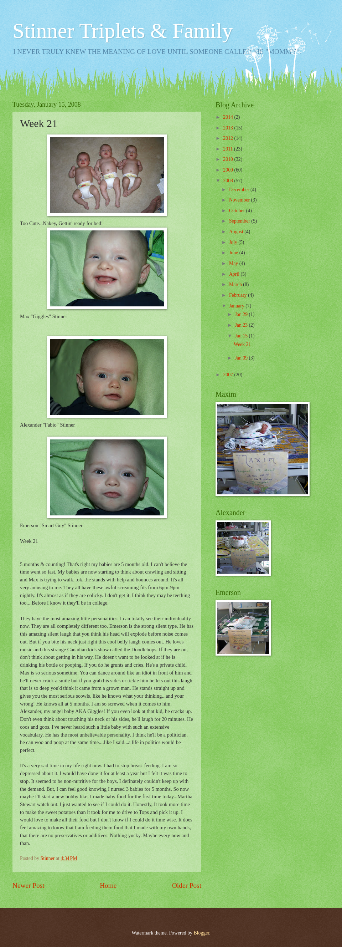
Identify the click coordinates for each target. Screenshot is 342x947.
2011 (228, 149)
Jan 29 (242, 314)
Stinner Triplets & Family (122, 30)
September (240, 221)
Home (108, 885)
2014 (228, 117)
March (236, 284)
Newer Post (28, 885)
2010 (228, 159)
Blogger (201, 933)
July (233, 242)
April (235, 274)
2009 (228, 170)
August (236, 231)
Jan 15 (242, 335)
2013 (228, 128)
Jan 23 (242, 325)
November (240, 200)
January (237, 306)
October (237, 210)
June (234, 252)
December (239, 189)
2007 (228, 374)
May (234, 263)
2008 (228, 180)
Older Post (186, 885)
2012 (228, 138)
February (238, 295)
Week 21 (242, 344)
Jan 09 (242, 358)
